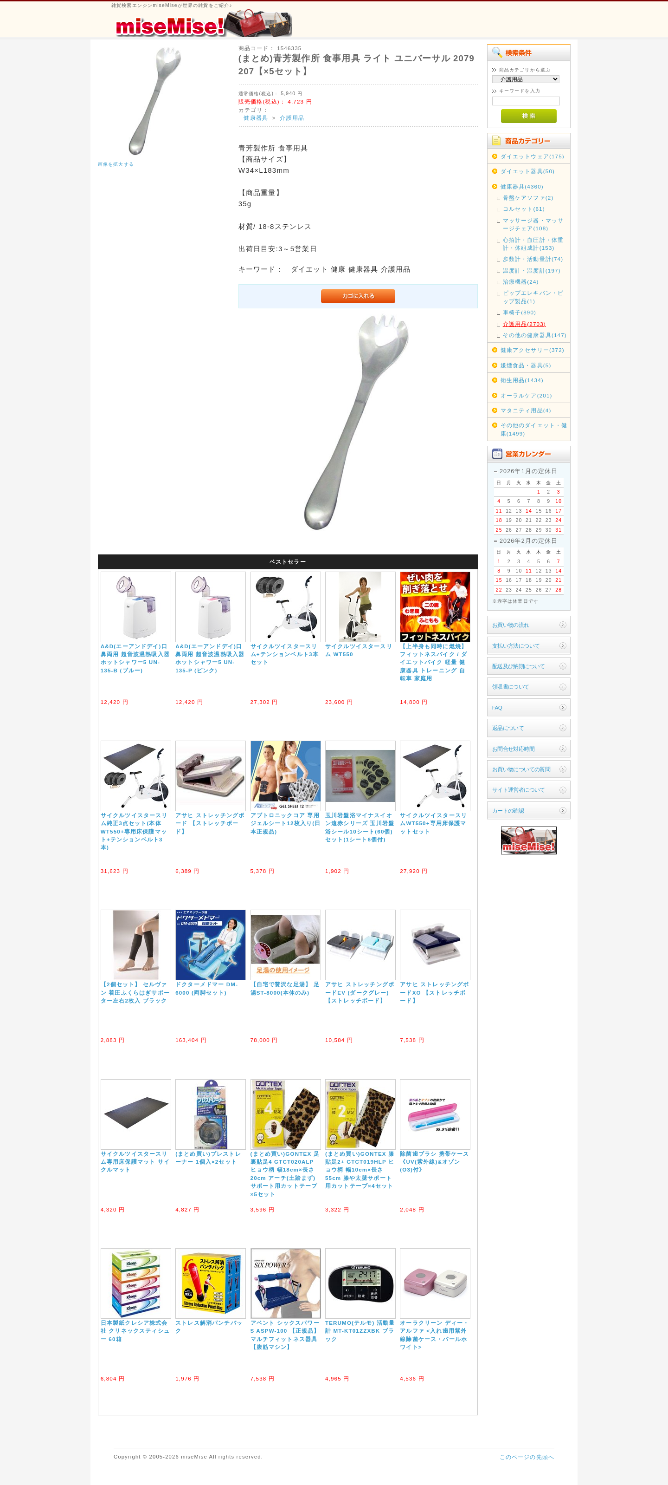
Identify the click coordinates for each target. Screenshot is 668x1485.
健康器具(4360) (522, 186)
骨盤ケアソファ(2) (528, 198)
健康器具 (256, 118)
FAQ (497, 707)
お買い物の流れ (510, 625)
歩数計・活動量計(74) (533, 259)
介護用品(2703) (524, 324)
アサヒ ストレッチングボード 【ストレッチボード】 (209, 823)
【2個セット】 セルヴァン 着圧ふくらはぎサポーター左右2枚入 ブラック (135, 992)
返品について (508, 728)
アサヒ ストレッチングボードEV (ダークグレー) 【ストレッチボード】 (359, 992)
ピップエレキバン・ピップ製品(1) (533, 297)
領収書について (510, 687)
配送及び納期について (518, 666)
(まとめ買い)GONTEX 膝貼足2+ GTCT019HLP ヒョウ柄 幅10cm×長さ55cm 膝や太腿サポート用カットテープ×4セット (359, 1170)
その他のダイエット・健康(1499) (534, 429)
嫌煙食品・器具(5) (526, 365)
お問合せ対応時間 (513, 749)
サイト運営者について (518, 790)
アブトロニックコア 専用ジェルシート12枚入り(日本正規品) (285, 823)
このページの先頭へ (527, 1457)
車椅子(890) (519, 312)
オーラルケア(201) (526, 395)
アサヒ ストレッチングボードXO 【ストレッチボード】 (434, 992)
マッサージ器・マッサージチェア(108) (533, 224)
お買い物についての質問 (521, 769)
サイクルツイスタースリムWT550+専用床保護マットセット (433, 823)
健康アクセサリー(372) (533, 350)
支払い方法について (516, 646)
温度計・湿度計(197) (532, 270)
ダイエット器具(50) (528, 171)
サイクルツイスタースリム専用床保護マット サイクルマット (135, 1162)
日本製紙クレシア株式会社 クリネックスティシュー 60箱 (135, 1331)
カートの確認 (508, 811)
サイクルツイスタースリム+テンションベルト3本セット (284, 654)
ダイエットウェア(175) (533, 156)
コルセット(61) (524, 209)
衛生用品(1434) (522, 380)
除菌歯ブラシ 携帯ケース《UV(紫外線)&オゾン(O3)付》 (434, 1162)
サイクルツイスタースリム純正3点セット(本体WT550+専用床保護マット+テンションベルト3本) (134, 831)
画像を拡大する (116, 164)
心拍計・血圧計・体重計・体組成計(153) (533, 244)
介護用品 (292, 118)
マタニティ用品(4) (526, 410)
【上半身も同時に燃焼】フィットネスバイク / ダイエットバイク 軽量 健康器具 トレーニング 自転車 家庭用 (433, 662)
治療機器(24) (521, 282)
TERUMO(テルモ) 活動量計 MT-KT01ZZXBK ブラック (360, 1331)
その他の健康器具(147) (535, 335)
